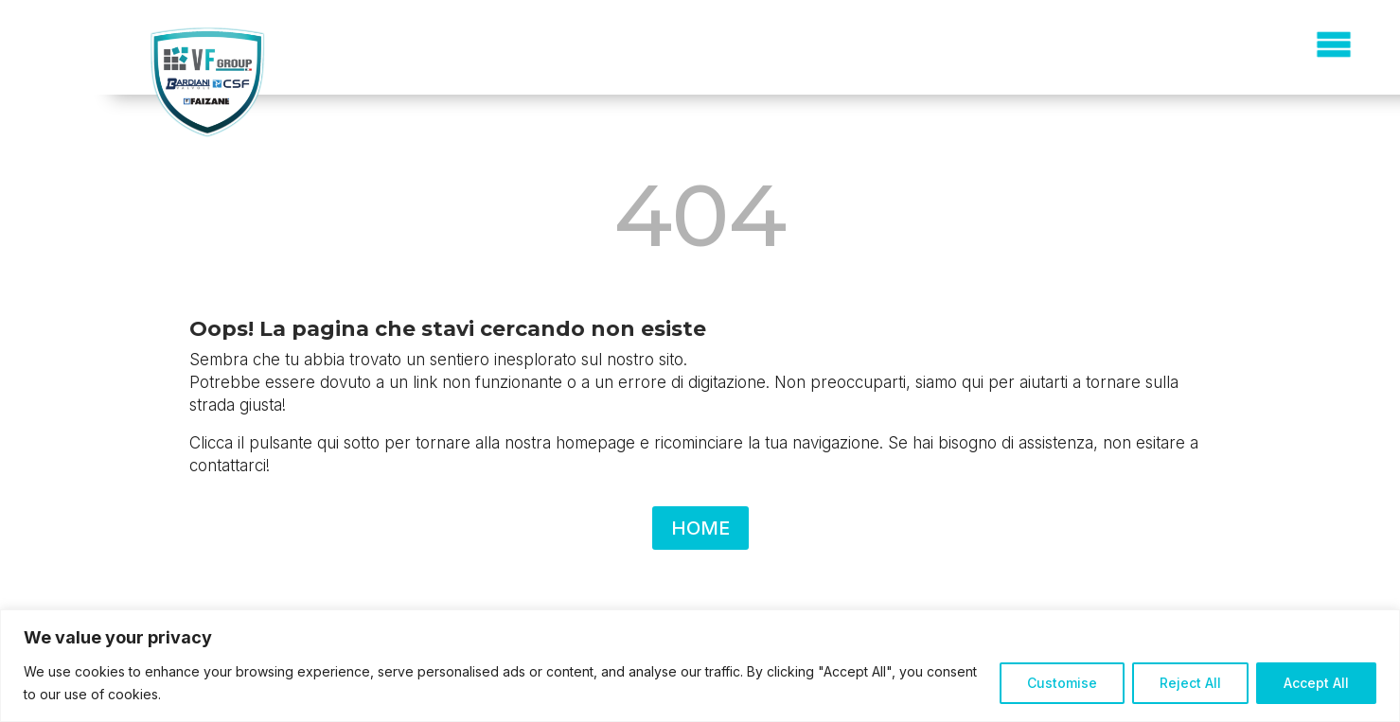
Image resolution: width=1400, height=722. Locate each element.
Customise (1062, 683)
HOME (700, 528)
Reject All (1190, 683)
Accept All (1316, 683)
